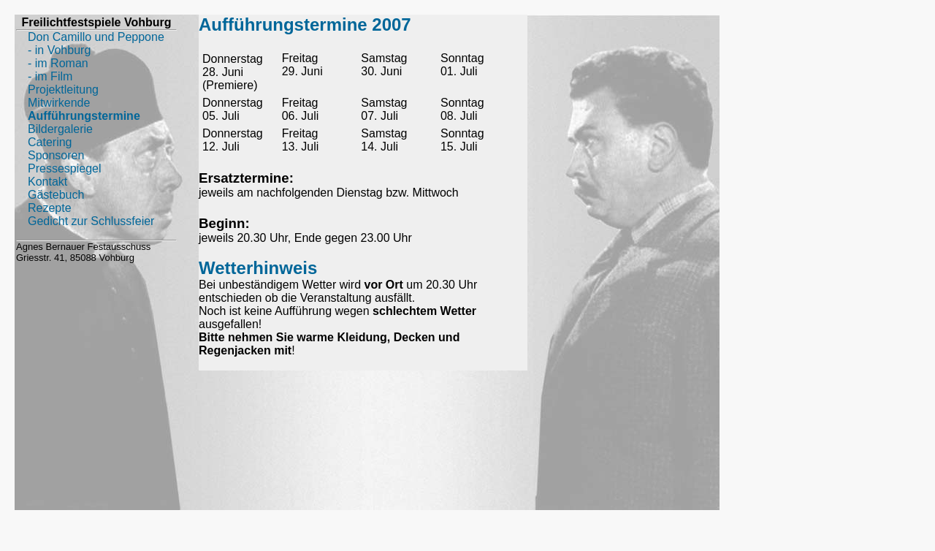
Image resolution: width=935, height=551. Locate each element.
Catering (50, 142)
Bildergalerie (60, 129)
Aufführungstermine (84, 116)
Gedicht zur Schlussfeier (91, 221)
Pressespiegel (65, 168)
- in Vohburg (59, 50)
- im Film (50, 76)
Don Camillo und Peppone (96, 37)
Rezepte (50, 208)
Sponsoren (56, 155)
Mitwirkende (59, 102)
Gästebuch (56, 195)
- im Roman (58, 63)
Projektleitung (63, 89)
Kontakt (47, 181)
